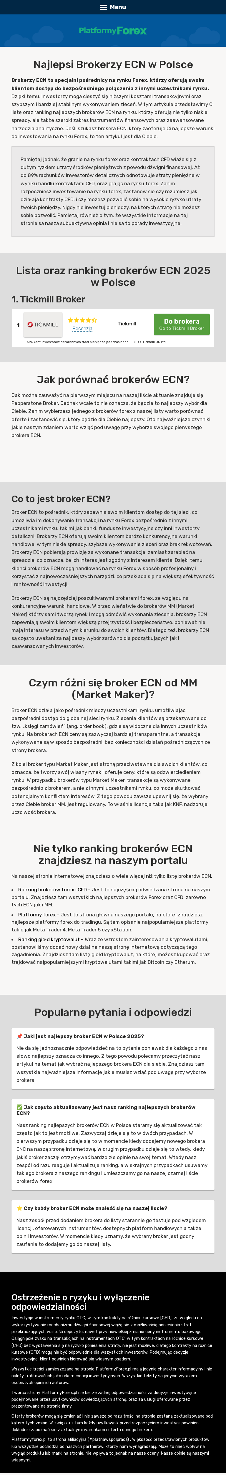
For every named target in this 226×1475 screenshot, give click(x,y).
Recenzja (82, 330)
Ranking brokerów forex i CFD (52, 892)
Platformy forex (37, 917)
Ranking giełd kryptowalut (49, 942)
